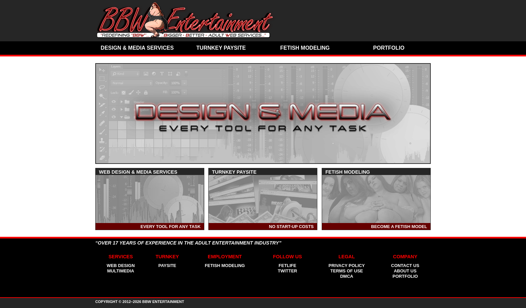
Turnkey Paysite (221, 48)
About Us (405, 270)
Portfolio (388, 48)
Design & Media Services (137, 48)
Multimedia (120, 270)
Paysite (167, 265)
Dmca (346, 276)
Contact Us (405, 265)
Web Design (121, 265)
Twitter (287, 270)
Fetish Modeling (305, 48)
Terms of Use (346, 270)
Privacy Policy (346, 265)
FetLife (288, 265)
